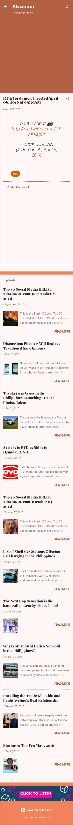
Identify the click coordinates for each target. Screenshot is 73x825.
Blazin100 (23, 6)
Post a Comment (18, 187)
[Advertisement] (36, 54)
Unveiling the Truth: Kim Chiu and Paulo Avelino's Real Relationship (31, 698)
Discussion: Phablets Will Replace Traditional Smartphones (31, 345)
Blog (15, 173)
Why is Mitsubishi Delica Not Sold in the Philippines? (31, 648)
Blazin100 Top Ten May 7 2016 (28, 745)
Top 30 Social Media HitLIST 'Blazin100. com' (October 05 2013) (27, 502)
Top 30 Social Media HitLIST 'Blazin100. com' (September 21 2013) (29, 294)
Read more (62, 331)
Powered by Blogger (36, 810)
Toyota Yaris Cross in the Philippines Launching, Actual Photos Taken (28, 398)
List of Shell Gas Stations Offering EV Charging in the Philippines (31, 553)
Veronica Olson (45, 817)
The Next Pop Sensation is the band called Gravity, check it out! (30, 603)
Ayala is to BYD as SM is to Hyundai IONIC (25, 449)
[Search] (67, 8)
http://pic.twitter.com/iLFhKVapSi (36, 131)
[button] (67, 99)
